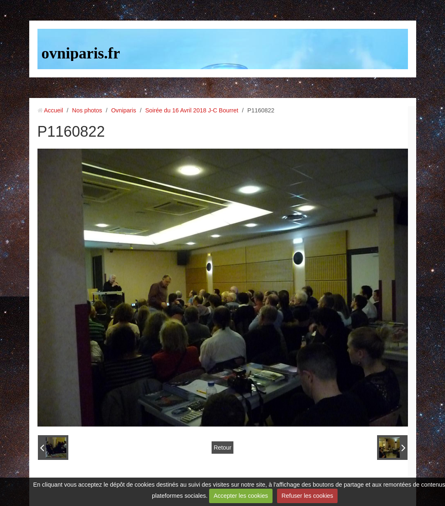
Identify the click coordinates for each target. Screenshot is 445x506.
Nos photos (87, 110)
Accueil (53, 110)
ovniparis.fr (81, 53)
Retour (222, 447)
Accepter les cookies (241, 495)
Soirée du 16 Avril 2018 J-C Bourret (191, 110)
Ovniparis (123, 110)
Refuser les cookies (307, 495)
